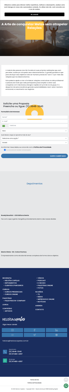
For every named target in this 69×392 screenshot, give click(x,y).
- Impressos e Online (45, 299)
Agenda (38, 305)
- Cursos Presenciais (12, 292)
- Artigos (7, 311)
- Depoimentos (10, 283)
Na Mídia (39, 292)
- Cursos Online (10, 294)
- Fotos (39, 288)
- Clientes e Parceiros (13, 285)
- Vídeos (40, 278)
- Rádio (39, 297)
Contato (39, 309)
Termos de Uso (34, 380)
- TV (38, 294)
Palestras (7, 298)
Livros (5, 304)
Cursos (6, 289)
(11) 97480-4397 (15, 354)
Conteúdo (7, 308)
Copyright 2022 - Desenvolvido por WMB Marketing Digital (42, 389)
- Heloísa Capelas (11, 280)
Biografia (7, 278)
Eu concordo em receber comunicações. (17, 150)
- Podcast (41, 280)
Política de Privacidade (42, 147)
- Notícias (41, 301)
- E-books (40, 283)
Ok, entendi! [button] (34, 14)
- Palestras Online (44, 285)
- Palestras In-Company (14, 300)
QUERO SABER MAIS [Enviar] (58, 156)
